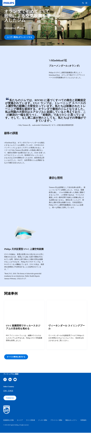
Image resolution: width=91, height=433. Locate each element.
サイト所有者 (30, 420)
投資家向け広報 (8, 420)
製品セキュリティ (71, 420)
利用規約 (83, 420)
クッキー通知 (42, 420)
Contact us (10, 398)
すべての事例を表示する (16, 357)
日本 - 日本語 (8, 391)
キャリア (20, 420)
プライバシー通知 (56, 420)
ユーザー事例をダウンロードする (19, 37)
